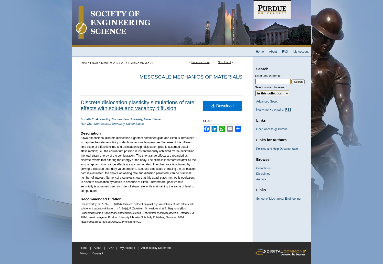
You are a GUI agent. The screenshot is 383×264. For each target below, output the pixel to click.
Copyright (97, 253)
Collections (263, 168)
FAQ (111, 248)
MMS (134, 62)
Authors (261, 179)
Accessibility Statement (156, 248)
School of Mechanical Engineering (278, 198)
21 (151, 62)
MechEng (107, 62)
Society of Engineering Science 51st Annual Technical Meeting (162, 23)
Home (83, 62)
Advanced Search (267, 101)
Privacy (84, 253)
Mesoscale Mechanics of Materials (190, 77)
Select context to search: (271, 87)
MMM (144, 62)
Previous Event (201, 62)
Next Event (224, 62)
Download (223, 106)
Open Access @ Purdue (271, 129)
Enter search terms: (268, 76)
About (97, 248)
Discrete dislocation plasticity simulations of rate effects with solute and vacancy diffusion (137, 105)
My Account (127, 248)
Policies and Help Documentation (277, 148)
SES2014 (122, 62)
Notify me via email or (273, 109)
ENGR (94, 62)
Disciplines (263, 173)
